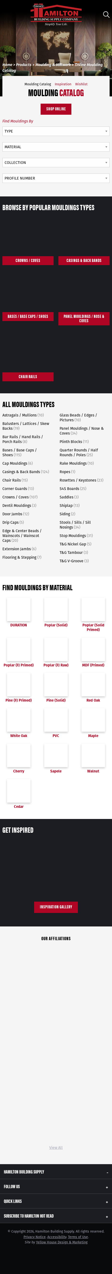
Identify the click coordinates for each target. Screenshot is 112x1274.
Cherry (19, 758)
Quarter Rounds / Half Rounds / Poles (79, 452)
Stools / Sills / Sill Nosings (75, 525)
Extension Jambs (19, 549)
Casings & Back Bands (25, 471)
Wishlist (81, 84)
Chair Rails (15, 480)
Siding (67, 514)
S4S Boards (73, 488)
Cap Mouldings (17, 463)
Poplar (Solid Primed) (93, 614)
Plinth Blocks (74, 441)
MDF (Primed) (93, 652)
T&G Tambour (74, 552)
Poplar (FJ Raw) (56, 652)
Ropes (67, 471)
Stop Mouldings (76, 535)
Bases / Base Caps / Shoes (19, 452)
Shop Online (56, 109)
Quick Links (13, 1200)
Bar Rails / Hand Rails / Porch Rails (22, 439)
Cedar (19, 794)
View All (56, 1147)
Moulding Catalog (38, 84)
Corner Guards (18, 488)
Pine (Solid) (56, 688)
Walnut (93, 758)
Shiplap (70, 505)
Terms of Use (78, 1237)
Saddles (69, 497)
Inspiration (63, 84)
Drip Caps (13, 522)
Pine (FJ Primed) (19, 688)
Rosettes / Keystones (81, 480)
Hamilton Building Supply (24, 1171)
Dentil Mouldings (19, 505)
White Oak (19, 723)
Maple (93, 723)
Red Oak (93, 688)
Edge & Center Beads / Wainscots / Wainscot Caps (22, 536)
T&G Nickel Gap (75, 544)
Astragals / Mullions (23, 415)
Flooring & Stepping (21, 557)
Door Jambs (15, 514)
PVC (56, 723)
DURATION (19, 612)
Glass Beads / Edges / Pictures (78, 417)
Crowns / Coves (19, 497)
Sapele (56, 758)
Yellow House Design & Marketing (61, 1242)
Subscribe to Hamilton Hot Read (29, 1215)
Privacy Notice (35, 1237)
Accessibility (56, 1237)
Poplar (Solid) (56, 612)
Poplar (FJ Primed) (19, 652)
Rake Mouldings (77, 463)
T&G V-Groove (74, 561)
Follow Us (12, 1186)
